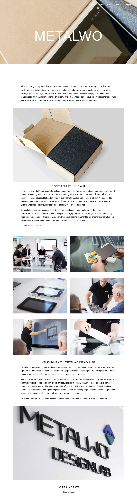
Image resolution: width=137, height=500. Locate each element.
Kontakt (129, 4)
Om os (119, 4)
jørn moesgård (96, 4)
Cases (110, 4)
